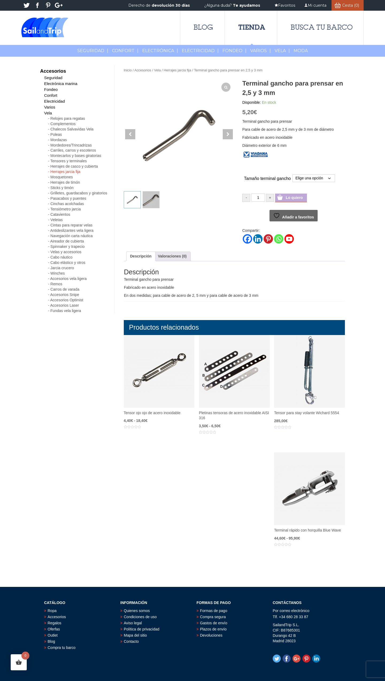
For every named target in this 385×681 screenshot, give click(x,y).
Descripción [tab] (141, 256)
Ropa (52, 611)
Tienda (251, 27)
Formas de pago (213, 611)
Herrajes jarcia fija (177, 70)
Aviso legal (133, 623)
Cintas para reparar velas (72, 225)
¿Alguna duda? (232, 5)
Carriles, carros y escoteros (73, 150)
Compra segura (213, 617)
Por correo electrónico (291, 611)
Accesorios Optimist (66, 300)
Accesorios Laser (64, 305)
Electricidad (200, 50)
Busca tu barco (322, 27)
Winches (58, 273)
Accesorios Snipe (64, 295)
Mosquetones (62, 177)
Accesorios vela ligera (68, 278)
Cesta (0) (350, 5)
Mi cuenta (317, 5)
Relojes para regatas (68, 118)
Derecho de (159, 5)
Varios (260, 50)
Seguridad (92, 50)
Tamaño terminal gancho (267, 178)
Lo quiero (294, 197)
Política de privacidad (141, 629)
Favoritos (286, 5)
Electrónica (160, 50)
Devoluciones (211, 635)
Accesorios (142, 70)
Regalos (54, 623)
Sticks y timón (62, 188)
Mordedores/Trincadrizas (71, 145)
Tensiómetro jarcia (65, 209)
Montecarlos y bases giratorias (76, 155)
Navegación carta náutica (72, 236)
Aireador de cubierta (67, 241)
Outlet (52, 635)
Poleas (56, 134)
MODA (301, 50)
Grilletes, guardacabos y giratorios (79, 193)
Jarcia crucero (62, 268)
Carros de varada (65, 289)
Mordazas (59, 140)
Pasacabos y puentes (68, 198)
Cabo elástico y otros (68, 262)
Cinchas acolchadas (67, 204)
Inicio (128, 70)
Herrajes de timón (65, 182)
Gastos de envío (213, 623)
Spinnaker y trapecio (68, 246)
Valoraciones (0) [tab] (172, 256)
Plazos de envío (213, 629)
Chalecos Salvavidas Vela (72, 129)
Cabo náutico (62, 257)
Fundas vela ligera (66, 311)
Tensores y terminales (68, 161)
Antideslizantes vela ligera (72, 230)
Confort (125, 50)
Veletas (57, 220)
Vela (282, 50)
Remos (56, 284)
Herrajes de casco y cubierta (74, 166)
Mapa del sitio (135, 635)
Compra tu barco (61, 647)
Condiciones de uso (140, 617)
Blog (203, 27)
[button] (228, 134)
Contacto (131, 641)
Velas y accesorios (66, 252)
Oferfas (54, 629)
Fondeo (234, 50)
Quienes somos (137, 611)
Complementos (63, 124)
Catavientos (60, 214)
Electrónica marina (60, 83)
